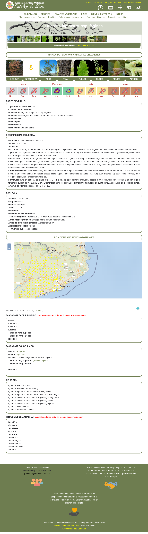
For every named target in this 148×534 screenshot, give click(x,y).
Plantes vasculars (27, 17)
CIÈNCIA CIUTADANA (101, 14)
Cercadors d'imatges (96, 17)
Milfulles (117, 3)
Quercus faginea (40, 361)
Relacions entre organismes (71, 17)
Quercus (21, 354)
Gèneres (41, 17)
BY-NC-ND (66, 526)
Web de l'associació (132, 3)
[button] (10, 41)
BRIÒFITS (46, 14)
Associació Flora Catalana (74, 529)
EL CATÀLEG (30, 14)
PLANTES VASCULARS (66, 14)
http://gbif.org (39, 311)
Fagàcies (21, 351)
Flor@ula (108, 3)
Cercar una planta (94, 3)
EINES (84, 14)
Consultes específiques (118, 17)
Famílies (52, 17)
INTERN (120, 14)
